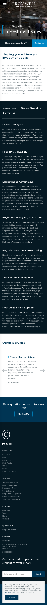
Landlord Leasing (9, 485)
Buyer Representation (11, 496)
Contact (5, 518)
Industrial (6, 454)
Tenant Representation (11, 482)
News (4, 516)
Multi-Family (7, 463)
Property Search (9, 529)
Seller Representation (11, 499)
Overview (6, 510)
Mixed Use (6, 460)
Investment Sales (9, 488)
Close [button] (12, 597)
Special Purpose (9, 471)
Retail (4, 468)
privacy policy (11, 592)
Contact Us (23, 415)
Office (4, 465)
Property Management (11, 493)
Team (4, 513)
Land (4, 457)
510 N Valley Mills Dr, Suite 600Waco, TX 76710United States (15, 546)
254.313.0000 (8, 552)
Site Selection (8, 491)
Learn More (13, 382)
